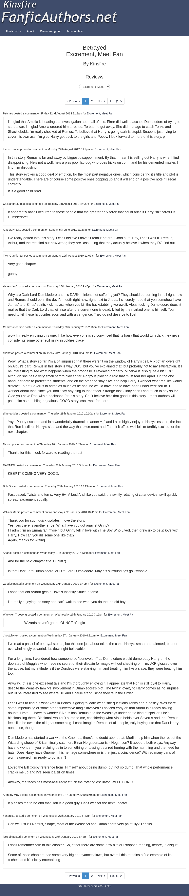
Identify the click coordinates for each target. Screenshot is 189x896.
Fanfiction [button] (13, 31)
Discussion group (50, 31)
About (30, 31)
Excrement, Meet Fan (100, 113)
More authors (75, 31)
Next (101, 101)
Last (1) (116, 101)
